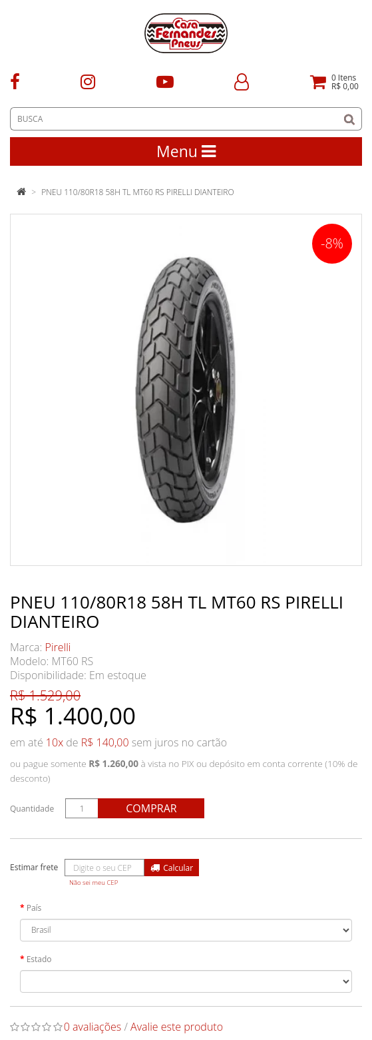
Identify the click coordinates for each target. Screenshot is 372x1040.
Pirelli (58, 647)
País (34, 907)
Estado (39, 959)
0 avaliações (93, 1026)
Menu (186, 151)
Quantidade (32, 808)
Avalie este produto (176, 1026)
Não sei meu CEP (93, 882)
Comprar (151, 808)
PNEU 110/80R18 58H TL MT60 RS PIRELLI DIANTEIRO (137, 192)
